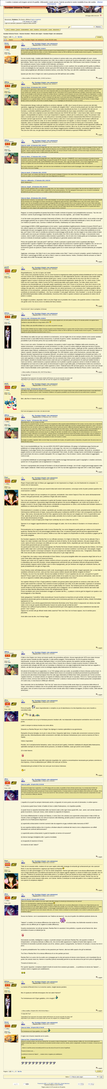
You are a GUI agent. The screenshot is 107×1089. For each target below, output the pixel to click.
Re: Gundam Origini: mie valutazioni (45, 44)
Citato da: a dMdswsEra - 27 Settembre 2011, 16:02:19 (35, 180)
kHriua (6, 313)
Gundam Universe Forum (10, 33)
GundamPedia (25, 29)
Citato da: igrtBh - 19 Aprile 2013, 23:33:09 (32, 784)
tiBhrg (6, 82)
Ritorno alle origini (36, 33)
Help (31, 29)
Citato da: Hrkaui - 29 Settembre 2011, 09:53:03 (33, 389)
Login (50, 29)
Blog (18, 29)
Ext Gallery (43, 29)
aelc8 (6, 383)
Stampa (99, 37)
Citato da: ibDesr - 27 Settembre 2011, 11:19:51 (33, 156)
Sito (7, 29)
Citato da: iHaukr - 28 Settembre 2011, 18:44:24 (33, 198)
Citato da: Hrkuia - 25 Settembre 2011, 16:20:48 (33, 87)
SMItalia (61, 1084)
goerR (6, 267)
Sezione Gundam (25, 33)
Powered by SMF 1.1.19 (44, 1083)
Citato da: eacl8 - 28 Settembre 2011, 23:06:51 (33, 48)
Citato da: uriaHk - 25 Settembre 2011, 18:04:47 (33, 145)
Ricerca (36, 29)
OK (60, 4)
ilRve (6, 700)
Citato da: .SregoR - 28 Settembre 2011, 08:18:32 (34, 186)
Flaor (6, 477)
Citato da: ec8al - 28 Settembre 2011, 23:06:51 (33, 318)
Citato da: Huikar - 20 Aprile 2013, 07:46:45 (32, 1027)
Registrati (56, 29)
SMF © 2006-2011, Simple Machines (60, 1083)
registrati (38, 19)
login (32, 19)
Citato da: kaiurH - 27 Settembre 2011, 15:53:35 (33, 172)
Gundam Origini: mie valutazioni (52, 33)
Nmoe (6, 43)
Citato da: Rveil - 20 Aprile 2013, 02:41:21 (32, 1039)
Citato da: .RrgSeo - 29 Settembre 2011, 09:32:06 (34, 420)
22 (15, 37)
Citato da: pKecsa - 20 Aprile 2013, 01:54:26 (32, 899)
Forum (13, 29)
